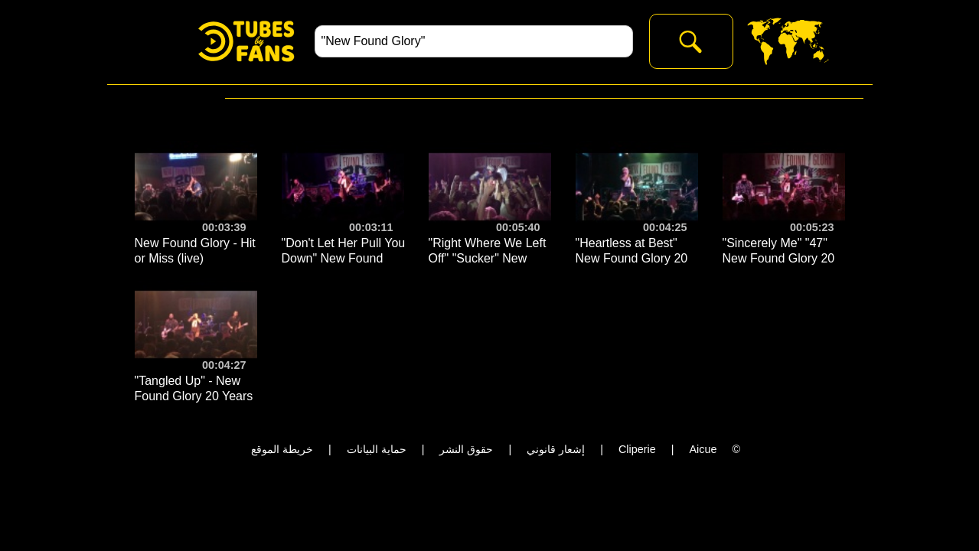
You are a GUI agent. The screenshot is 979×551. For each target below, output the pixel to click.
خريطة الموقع (282, 449)
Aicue (702, 449)
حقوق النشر (466, 449)
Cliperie (637, 449)
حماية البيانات (376, 449)
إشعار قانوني (556, 449)
